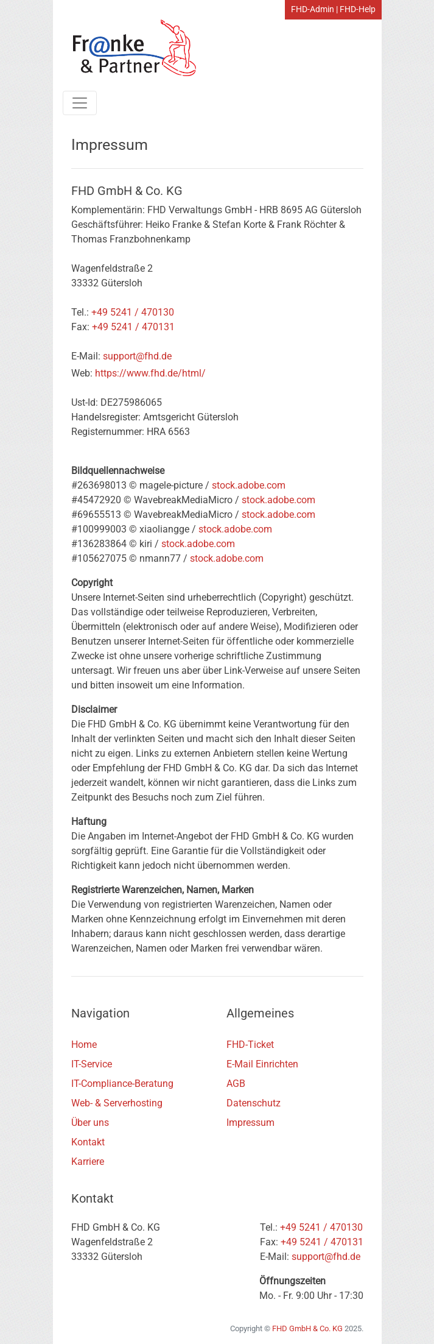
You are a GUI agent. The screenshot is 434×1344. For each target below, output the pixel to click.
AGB (235, 1083)
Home (84, 1044)
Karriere (87, 1161)
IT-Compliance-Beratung (122, 1083)
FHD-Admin (312, 9)
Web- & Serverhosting (117, 1103)
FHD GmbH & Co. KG (307, 1328)
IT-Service (91, 1064)
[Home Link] (129, 47)
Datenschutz (253, 1103)
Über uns (90, 1122)
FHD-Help (358, 9)
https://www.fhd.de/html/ (150, 373)
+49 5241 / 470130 (132, 312)
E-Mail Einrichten (262, 1064)
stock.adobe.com (248, 485)
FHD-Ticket (250, 1044)
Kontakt (88, 1142)
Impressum (250, 1122)
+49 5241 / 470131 (133, 327)
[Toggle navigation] (80, 103)
